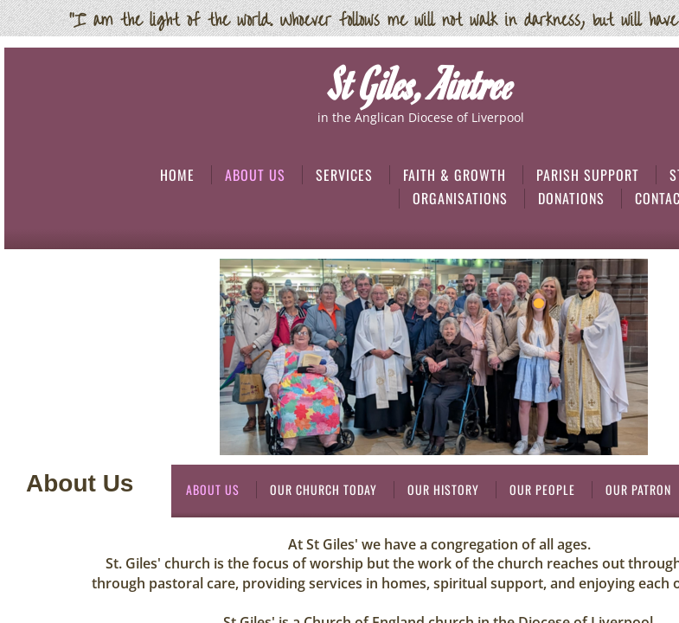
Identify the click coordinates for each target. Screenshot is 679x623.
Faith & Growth (454, 174)
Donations (571, 198)
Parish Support (587, 174)
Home (177, 174)
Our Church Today (323, 489)
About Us (255, 174)
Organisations (460, 198)
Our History (443, 489)
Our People (542, 489)
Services (344, 174)
